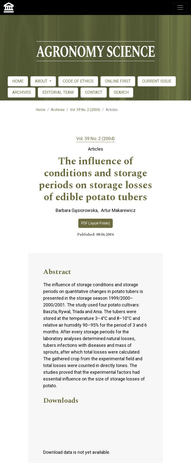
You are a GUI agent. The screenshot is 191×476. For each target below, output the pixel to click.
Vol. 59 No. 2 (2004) (85, 110)
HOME (17, 81)
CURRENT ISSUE (156, 81)
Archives (58, 110)
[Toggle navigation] (180, 7)
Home (40, 110)
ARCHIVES (21, 92)
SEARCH (121, 92)
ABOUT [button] (41, 81)
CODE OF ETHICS (78, 81)
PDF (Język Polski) (95, 223)
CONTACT (93, 92)
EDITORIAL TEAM (58, 92)
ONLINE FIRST (118, 81)
